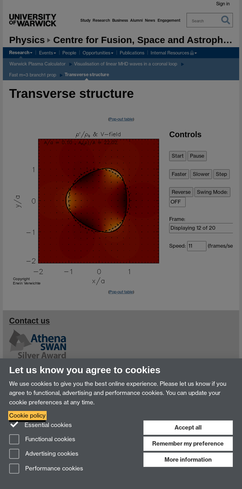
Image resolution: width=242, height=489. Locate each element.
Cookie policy (27, 415)
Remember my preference (188, 443)
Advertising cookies (43, 454)
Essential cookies (40, 424)
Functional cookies (42, 440)
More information (188, 459)
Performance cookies (46, 469)
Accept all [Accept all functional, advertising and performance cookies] (188, 427)
